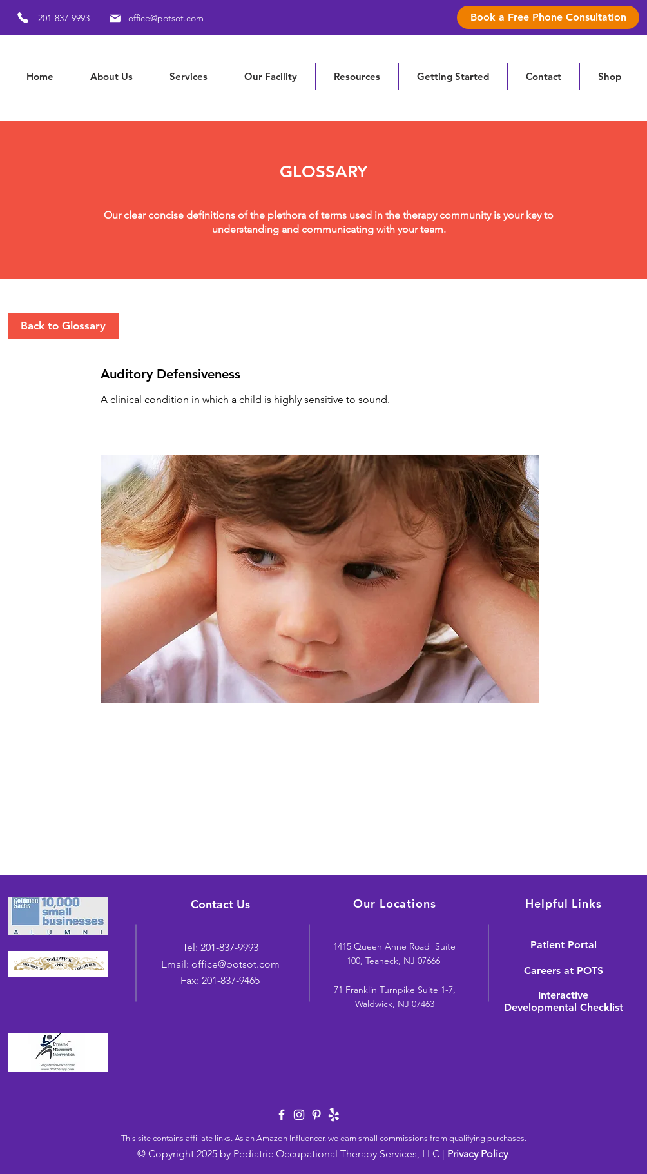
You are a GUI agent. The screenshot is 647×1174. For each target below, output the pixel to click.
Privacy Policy (477, 1154)
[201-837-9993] (49, 17)
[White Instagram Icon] (299, 1115)
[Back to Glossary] (63, 326)
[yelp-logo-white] (334, 1115)
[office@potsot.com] (154, 18)
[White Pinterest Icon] (316, 1115)
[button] (356, 76)
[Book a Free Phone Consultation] (548, 17)
